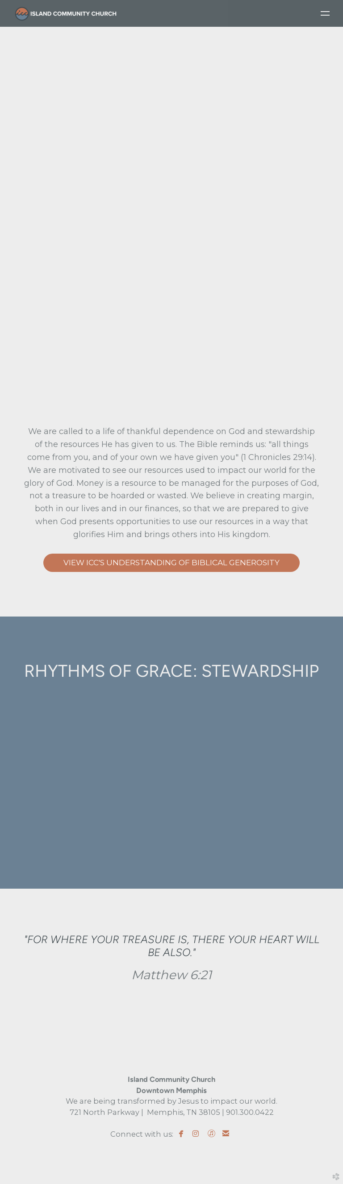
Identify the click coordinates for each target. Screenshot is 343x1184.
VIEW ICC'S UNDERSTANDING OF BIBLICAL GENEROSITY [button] (171, 562)
